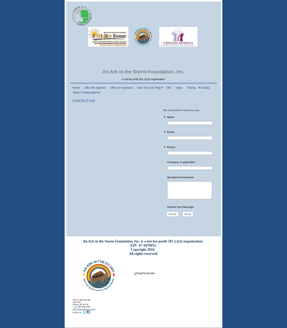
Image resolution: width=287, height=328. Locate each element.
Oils (168, 87)
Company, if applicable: (181, 162)
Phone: (171, 147)
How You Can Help (149, 87)
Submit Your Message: (181, 206)
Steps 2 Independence (86, 92)
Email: (171, 132)
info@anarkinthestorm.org (84, 309)
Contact (205, 87)
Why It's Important (122, 87)
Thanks (191, 87)
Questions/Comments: (181, 177)
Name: (171, 117)
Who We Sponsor (95, 87)
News (179, 87)
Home (76, 87)
